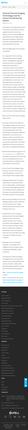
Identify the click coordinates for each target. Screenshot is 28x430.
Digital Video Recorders (7, 311)
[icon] (5, 416)
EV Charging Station (6, 365)
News (2, 382)
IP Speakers (4, 328)
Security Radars (5, 333)
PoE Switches (4, 331)
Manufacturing (5, 345)
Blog (14, 7)
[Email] (25, 379)
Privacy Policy (18, 425)
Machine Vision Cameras (7, 313)
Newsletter (4, 389)
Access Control (5, 326)
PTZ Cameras (4, 303)
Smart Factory (4, 347)
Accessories (4, 336)
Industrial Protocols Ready (8, 370)
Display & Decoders (6, 321)
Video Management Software (8, 323)
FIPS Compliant (5, 295)
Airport (3, 355)
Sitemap (23, 425)
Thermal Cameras (5, 300)
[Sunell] (4, 2)
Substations (4, 363)
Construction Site (5, 358)
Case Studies (4, 387)
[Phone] (25, 382)
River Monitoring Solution (7, 368)
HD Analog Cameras (6, 316)
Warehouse (4, 350)
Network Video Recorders (7, 308)
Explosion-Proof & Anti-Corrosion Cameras (12, 305)
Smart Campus (5, 352)
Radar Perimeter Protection (8, 375)
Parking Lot (4, 360)
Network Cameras (5, 298)
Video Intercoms (5, 318)
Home (5, 7)
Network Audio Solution (7, 373)
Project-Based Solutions (7, 338)
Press (9, 7)
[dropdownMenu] (25, 2)
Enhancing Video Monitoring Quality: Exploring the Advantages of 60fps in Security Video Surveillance (13, 280)
